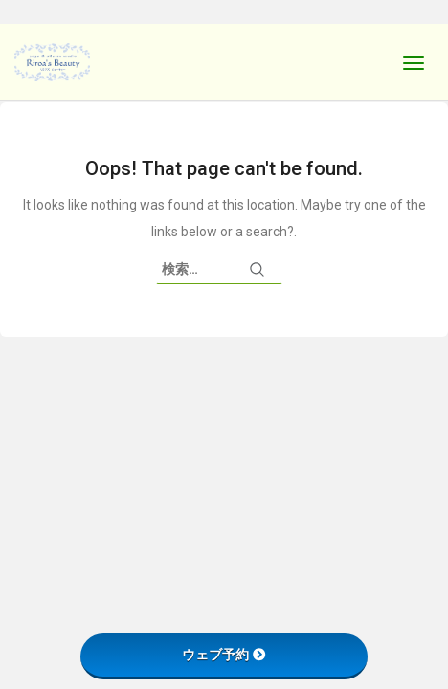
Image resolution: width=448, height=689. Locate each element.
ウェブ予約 (224, 654)
